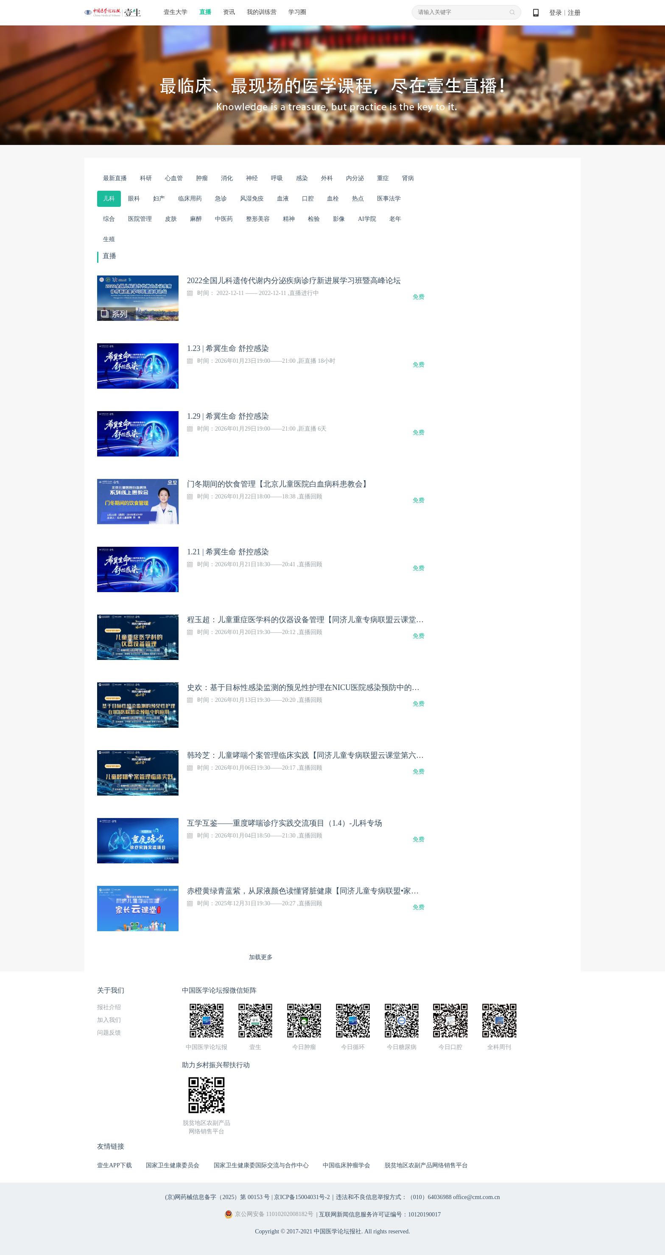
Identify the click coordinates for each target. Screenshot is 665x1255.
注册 (574, 12)
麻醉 (196, 219)
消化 (227, 178)
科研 (146, 178)
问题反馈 (109, 1033)
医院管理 (140, 219)
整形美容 (258, 219)
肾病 (408, 178)
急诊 (221, 198)
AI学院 (367, 219)
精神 (289, 219)
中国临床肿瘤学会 (346, 1165)
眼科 (134, 198)
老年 (395, 219)
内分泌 (355, 178)
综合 (109, 219)
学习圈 (297, 12)
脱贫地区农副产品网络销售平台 (426, 1165)
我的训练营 (262, 12)
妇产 (159, 198)
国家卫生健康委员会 (172, 1165)
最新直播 (115, 178)
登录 (555, 12)
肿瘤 (202, 178)
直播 (205, 12)
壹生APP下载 (114, 1165)
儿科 (109, 198)
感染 (302, 178)
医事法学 (389, 198)
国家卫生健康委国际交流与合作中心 (261, 1165)
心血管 (174, 178)
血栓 (333, 198)
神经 (252, 178)
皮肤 (171, 219)
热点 (358, 198)
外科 (327, 178)
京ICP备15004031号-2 (302, 1197)
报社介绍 (109, 1007)
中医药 (224, 219)
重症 (383, 178)
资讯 (229, 12)
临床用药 (190, 198)
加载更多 (261, 957)
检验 (314, 219)
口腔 (308, 198)
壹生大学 (175, 12)
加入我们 (109, 1020)
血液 (283, 198)
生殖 (109, 239)
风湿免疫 (252, 198)
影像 (339, 219)
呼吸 (277, 178)
